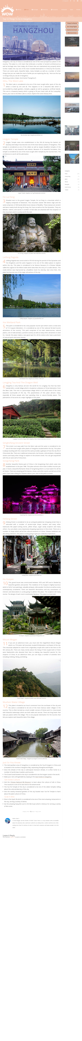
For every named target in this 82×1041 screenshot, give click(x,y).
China (28, 811)
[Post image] (72, 41)
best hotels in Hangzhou (43, 777)
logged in (12, 837)
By (32, 811)
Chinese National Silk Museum (20, 782)
